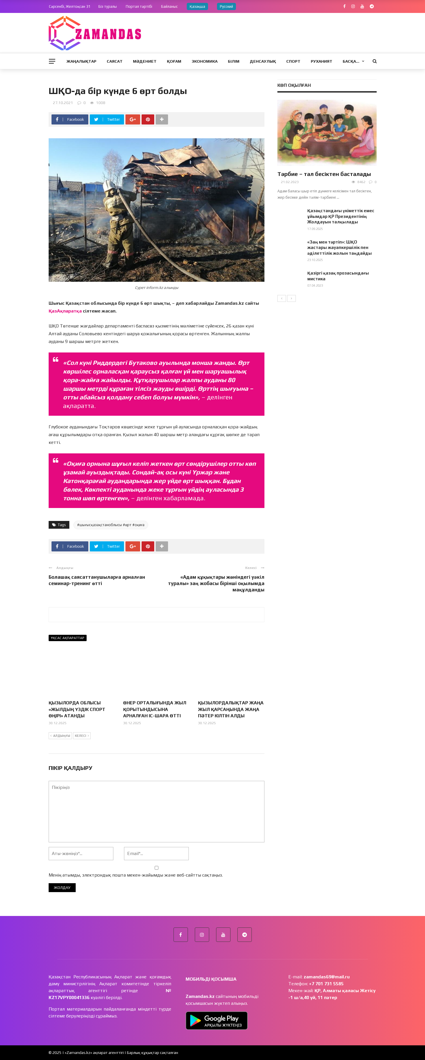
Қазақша (197, 6)
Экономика (205, 61)
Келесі (82, 736)
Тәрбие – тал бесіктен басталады (324, 173)
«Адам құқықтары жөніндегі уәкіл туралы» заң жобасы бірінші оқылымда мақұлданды (216, 583)
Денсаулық (263, 61)
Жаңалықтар (81, 61)
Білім (233, 61)
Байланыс (169, 6)
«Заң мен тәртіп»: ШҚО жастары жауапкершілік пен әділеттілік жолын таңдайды (339, 247)
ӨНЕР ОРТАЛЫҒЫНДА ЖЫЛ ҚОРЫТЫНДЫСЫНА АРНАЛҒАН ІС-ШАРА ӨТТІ (154, 709)
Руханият (321, 61)
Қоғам (174, 61)
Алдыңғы (60, 736)
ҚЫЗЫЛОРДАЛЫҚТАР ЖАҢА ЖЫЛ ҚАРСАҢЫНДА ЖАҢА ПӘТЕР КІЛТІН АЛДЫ (231, 709)
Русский (226, 6)
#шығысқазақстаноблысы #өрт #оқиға (110, 525)
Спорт (293, 61)
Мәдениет (145, 61)
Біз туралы (107, 6)
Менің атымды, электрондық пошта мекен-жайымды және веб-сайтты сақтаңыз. (136, 875)
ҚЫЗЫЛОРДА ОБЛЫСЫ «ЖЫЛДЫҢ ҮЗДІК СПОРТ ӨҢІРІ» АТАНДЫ (77, 709)
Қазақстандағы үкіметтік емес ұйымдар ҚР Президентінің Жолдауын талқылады (340, 216)
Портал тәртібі (139, 6)
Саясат (115, 61)
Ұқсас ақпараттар (67, 638)
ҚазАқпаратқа (65, 311)
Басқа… (351, 61)
